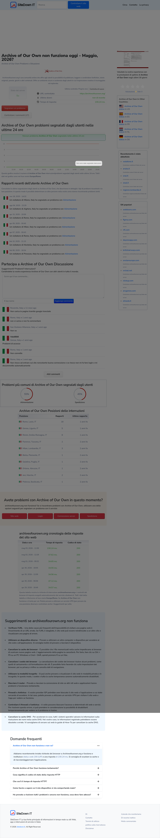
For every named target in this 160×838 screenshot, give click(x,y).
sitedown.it (21, 827)
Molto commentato (128, 821)
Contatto (89, 818)
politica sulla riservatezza (95, 825)
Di (86, 814)
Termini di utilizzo (92, 821)
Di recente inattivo (128, 818)
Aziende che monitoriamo (131, 814)
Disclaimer (90, 828)
